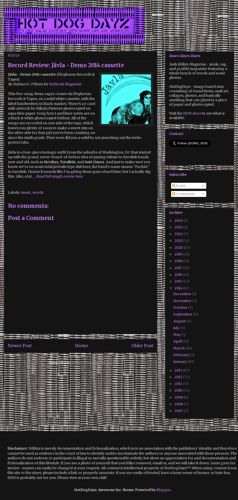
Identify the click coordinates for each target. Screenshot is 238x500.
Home (81, 345)
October (180, 307)
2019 (179, 254)
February (181, 355)
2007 (179, 410)
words (37, 192)
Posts (178, 186)
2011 (179, 383)
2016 (179, 274)
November (182, 301)
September (183, 314)
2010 (179, 390)
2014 (179, 288)
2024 (179, 220)
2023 (179, 227)
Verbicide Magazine (65, 84)
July (176, 328)
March (179, 348)
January (180, 361)
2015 (179, 281)
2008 (179, 404)
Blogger (163, 490)
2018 (179, 261)
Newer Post (20, 345)
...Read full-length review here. (58, 176)
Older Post (142, 345)
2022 (179, 234)
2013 (179, 370)
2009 (179, 397)
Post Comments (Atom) (92, 363)
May (177, 334)
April (177, 341)
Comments (183, 194)
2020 (179, 247)
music (26, 192)
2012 (179, 377)
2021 (179, 240)
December (182, 294)
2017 (179, 268)
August (179, 321)
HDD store (192, 113)
